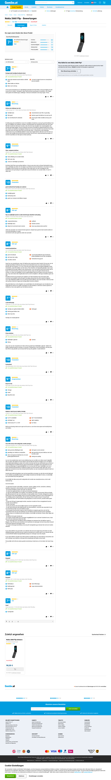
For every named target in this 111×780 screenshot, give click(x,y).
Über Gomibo (61, 735)
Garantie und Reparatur (11, 743)
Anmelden (86, 2)
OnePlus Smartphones (37, 725)
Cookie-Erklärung (88, 772)
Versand (7, 740)
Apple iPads (60, 723)
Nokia (15, 14)
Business (49, 7)
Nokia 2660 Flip (21, 14)
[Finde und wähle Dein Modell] (54, 2)
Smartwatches (87, 729)
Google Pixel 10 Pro (10, 729)
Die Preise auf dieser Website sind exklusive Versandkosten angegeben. (77, 757)
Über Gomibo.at (30, 760)
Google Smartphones (36, 728)
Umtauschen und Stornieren (12, 741)
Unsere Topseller (16, 7)
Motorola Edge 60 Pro (10, 731)
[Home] (7, 7)
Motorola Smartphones (37, 726)
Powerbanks (87, 725)
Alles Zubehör (87, 731)
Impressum (44, 760)
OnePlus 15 (8, 723)
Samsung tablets (62, 722)
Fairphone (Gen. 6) (10, 728)
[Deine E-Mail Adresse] (48, 709)
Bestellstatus (8, 737)
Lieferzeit (7, 738)
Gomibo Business (36, 735)
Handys (34, 720)
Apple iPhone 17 (9, 722)
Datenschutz (61, 737)
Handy (26, 7)
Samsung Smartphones (37, 723)
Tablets (42, 7)
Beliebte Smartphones (12, 720)
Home (6, 14)
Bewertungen (29, 14)
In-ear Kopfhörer (88, 726)
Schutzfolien (87, 723)
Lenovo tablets (61, 728)
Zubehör (34, 7)
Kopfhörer (86, 728)
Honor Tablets (61, 725)
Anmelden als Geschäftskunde (38, 737)
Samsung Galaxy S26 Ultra (11, 725)
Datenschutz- (77, 772)
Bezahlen (8, 735)
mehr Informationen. (70, 758)
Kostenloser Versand (84, 55)
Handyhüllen (87, 722)
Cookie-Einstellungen (53, 760)
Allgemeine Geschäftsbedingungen (66, 760)
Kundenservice (60, 7)
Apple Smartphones (36, 722)
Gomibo (60, 734)
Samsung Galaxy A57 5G (11, 726)
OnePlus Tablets (61, 726)
